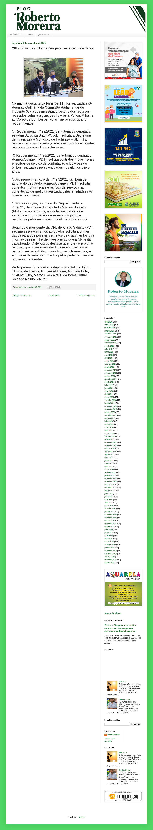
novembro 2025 (110, 337)
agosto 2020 (109, 527)
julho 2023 (108, 421)
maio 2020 (108, 536)
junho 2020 (108, 533)
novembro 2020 (110, 518)
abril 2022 (108, 466)
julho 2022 (108, 457)
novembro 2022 (110, 445)
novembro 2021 (110, 481)
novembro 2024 (110, 373)
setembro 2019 (110, 560)
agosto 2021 (109, 490)
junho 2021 (108, 497)
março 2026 (109, 325)
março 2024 (109, 397)
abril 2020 (108, 539)
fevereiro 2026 (110, 328)
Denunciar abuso (112, 613)
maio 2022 (108, 463)
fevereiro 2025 (110, 364)
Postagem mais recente (22, 295)
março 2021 (109, 506)
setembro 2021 (110, 488)
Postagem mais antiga (86, 295)
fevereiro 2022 (110, 472)
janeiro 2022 (109, 475)
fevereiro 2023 (110, 436)
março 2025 (109, 361)
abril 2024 (108, 394)
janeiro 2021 (109, 512)
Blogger (82, 817)
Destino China (124, 699)
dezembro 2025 (110, 334)
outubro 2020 (109, 521)
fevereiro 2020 (110, 545)
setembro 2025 (110, 343)
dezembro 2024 (110, 370)
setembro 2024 (110, 379)
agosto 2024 (109, 382)
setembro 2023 (110, 415)
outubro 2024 (109, 376)
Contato (29, 35)
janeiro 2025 (109, 367)
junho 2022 (108, 460)
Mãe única (123, 682)
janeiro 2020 (109, 548)
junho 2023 (108, 424)
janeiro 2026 (109, 331)
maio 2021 (108, 500)
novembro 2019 (110, 554)
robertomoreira (113, 735)
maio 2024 (108, 391)
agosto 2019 (109, 563)
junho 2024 (108, 388)
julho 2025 (108, 349)
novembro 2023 (110, 409)
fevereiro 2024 (110, 400)
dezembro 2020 (110, 515)
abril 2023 (108, 430)
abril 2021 (108, 503)
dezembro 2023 (110, 406)
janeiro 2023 (109, 439)
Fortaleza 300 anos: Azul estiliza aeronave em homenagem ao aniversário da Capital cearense (120, 628)
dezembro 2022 (110, 442)
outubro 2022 (109, 448)
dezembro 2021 (110, 478)
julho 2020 (108, 530)
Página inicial (15, 35)
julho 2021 (108, 494)
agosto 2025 (109, 346)
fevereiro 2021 (110, 509)
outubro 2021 (109, 485)
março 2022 (109, 469)
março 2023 (109, 433)
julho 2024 (108, 385)
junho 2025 (108, 352)
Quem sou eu (44, 35)
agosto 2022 (109, 454)
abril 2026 (108, 322)
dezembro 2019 (110, 551)
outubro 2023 (109, 412)
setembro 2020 (110, 524)
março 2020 (109, 542)
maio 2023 (108, 427)
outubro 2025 (109, 340)
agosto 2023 (109, 418)
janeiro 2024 (109, 403)
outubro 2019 (109, 557)
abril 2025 (108, 358)
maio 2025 (108, 355)
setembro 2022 (110, 451)
